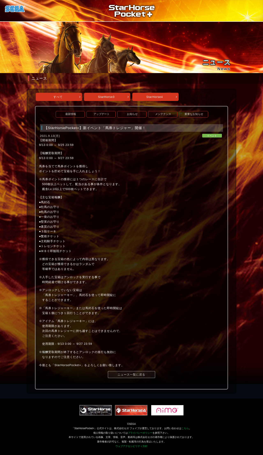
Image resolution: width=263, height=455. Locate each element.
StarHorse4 (154, 97)
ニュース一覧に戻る (131, 374)
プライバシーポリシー (140, 432)
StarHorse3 (106, 97)
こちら (185, 428)
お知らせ (132, 114)
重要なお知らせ (194, 114)
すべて (58, 97)
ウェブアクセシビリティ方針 (131, 446)
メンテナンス (163, 114)
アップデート (101, 114)
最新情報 (70, 114)
